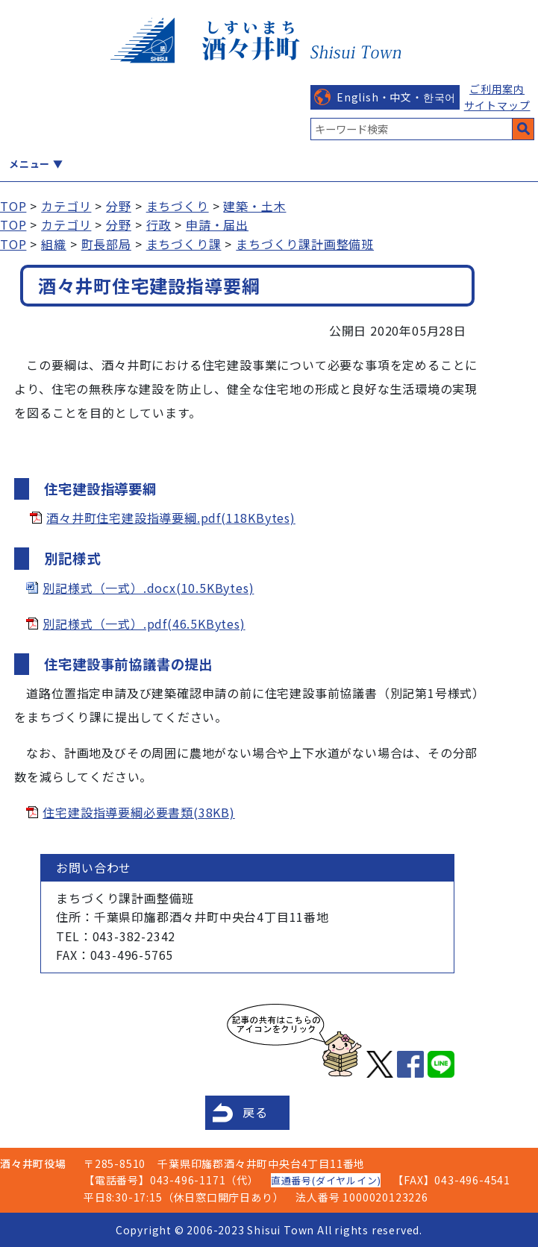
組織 (53, 244)
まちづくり (177, 206)
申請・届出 (217, 224)
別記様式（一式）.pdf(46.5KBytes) (144, 623)
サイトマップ (497, 105)
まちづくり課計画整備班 (305, 244)
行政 (159, 224)
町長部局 (106, 244)
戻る (255, 1112)
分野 (118, 206)
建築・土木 (254, 206)
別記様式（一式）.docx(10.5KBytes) (148, 588)
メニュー (29, 164)
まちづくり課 (184, 244)
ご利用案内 (497, 88)
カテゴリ (66, 206)
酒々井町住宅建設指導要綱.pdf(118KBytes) (170, 518)
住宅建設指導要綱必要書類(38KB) (138, 812)
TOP (13, 206)
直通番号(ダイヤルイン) (326, 1180)
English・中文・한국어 (396, 96)
